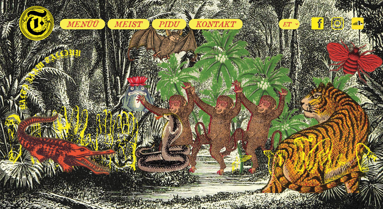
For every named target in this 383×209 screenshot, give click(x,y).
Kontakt (216, 24)
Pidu (169, 24)
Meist (128, 24)
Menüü (82, 24)
